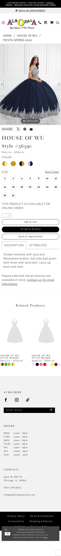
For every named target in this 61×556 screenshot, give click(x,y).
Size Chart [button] (52, 172)
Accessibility (16, 521)
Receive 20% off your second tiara (35, 5)
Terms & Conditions (42, 516)
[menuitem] (3, 22)
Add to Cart (30, 222)
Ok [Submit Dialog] (7, 534)
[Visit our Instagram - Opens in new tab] (17, 400)
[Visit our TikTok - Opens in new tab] (28, 400)
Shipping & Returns (41, 521)
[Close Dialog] (6, 530)
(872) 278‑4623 (12, 488)
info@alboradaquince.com (19, 495)
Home (7, 35)
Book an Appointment (30, 237)
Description (14, 245)
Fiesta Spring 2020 (17, 40)
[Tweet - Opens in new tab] (18, 129)
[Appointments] (30, 10)
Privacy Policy (16, 516)
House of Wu (27, 35)
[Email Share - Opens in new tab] (31, 129)
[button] (3, 22)
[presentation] (15, 331)
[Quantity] (6, 215)
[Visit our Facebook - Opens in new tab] (6, 400)
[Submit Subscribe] (51, 410)
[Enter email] (29, 410)
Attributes (38, 245)
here (45, 537)
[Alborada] (22, 24)
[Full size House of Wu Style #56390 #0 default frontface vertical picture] (30, 84)
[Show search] (58, 22)
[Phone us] (40, 22)
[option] (30, 84)
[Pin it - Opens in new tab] (24, 129)
